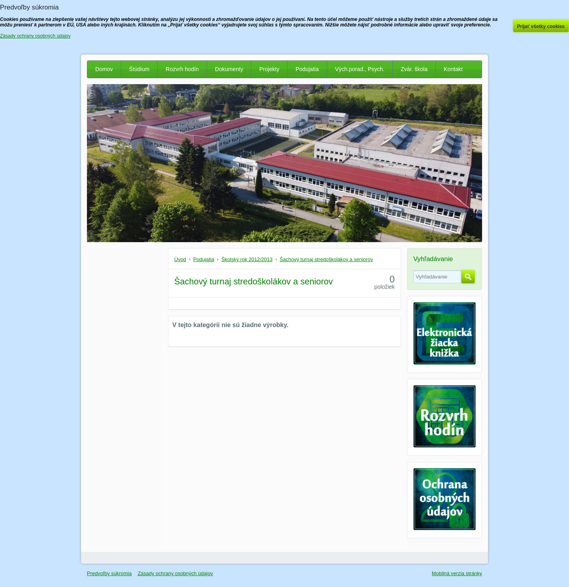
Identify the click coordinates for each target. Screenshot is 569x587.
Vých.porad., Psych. (359, 69)
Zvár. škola (414, 69)
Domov (104, 69)
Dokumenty (229, 69)
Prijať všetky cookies (541, 26)
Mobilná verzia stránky (457, 573)
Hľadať (468, 277)
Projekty (269, 69)
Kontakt (453, 69)
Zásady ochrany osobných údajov (175, 573)
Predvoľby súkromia (109, 573)
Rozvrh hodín (182, 69)
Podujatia (307, 69)
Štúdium (139, 69)
